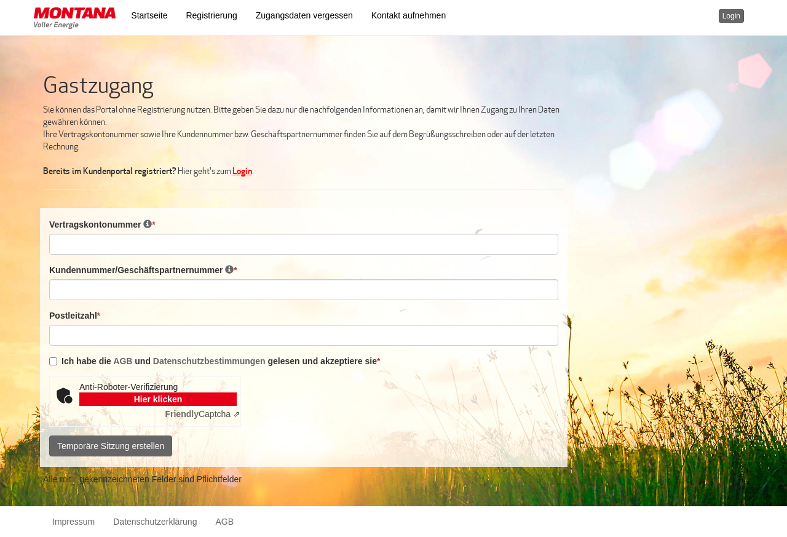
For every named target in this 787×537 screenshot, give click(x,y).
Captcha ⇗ (202, 414)
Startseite (149, 15)
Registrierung (211, 15)
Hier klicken (158, 399)
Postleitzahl (74, 315)
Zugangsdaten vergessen (304, 15)
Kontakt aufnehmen (408, 15)
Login (731, 16)
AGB (124, 361)
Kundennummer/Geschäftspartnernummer (143, 270)
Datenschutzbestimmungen (209, 361)
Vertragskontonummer (102, 224)
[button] (75, 19)
